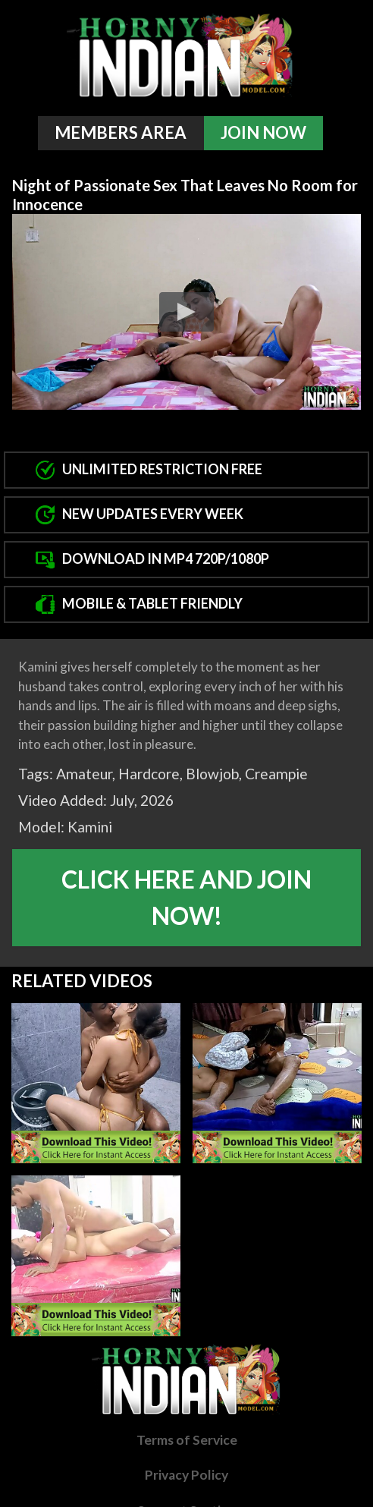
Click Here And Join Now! (186, 897)
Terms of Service (186, 1440)
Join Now (263, 132)
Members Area (120, 132)
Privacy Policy (186, 1475)
